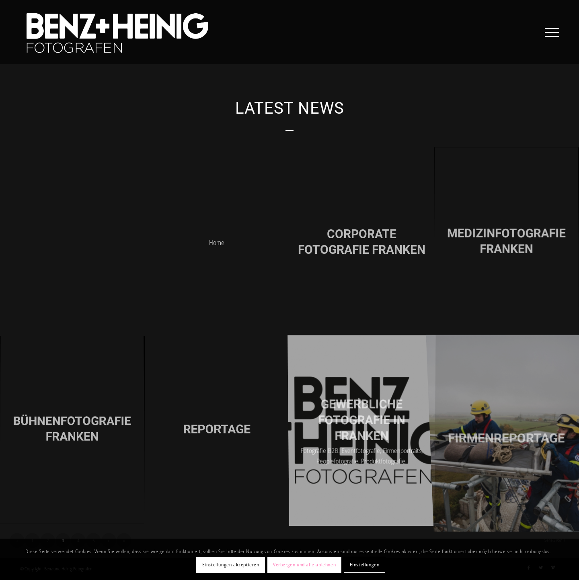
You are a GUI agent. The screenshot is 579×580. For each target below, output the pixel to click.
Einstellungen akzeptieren (230, 564)
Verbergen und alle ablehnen (304, 564)
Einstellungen (365, 564)
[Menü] (549, 32)
